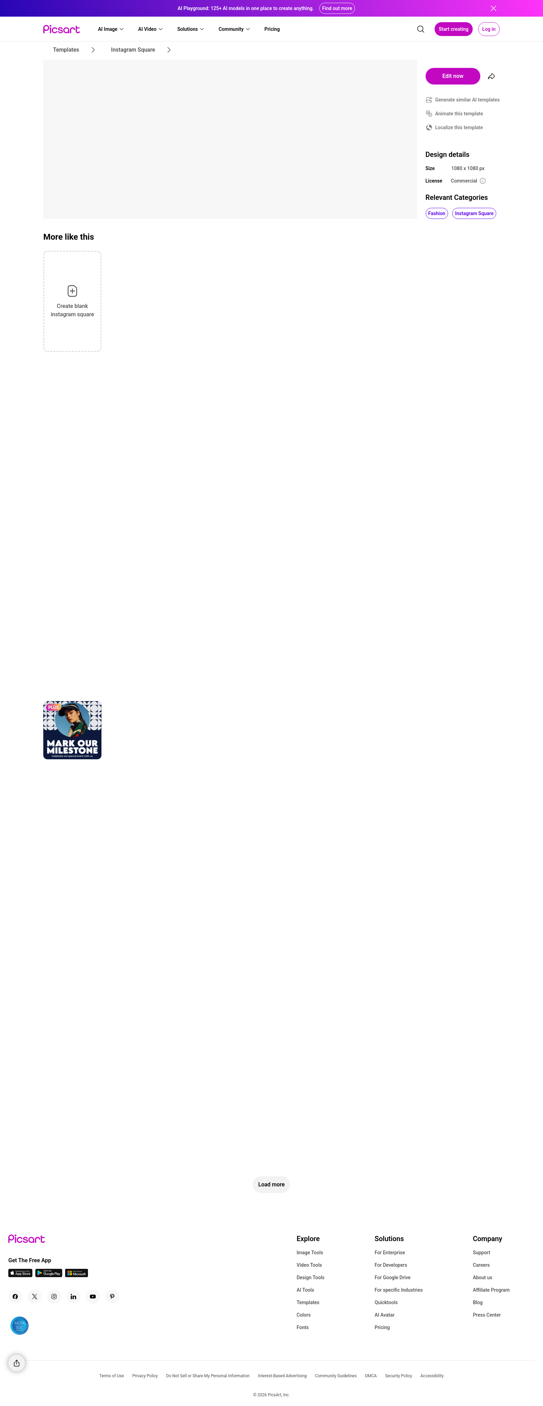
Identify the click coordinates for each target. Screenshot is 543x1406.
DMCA (371, 1375)
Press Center (487, 1315)
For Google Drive (393, 1277)
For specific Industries (399, 1290)
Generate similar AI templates (467, 100)
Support (481, 1252)
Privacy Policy (145, 1375)
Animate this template (459, 113)
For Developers (391, 1265)
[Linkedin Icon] (73, 1296)
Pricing (382, 1327)
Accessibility (432, 1375)
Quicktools (386, 1302)
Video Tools (309, 1265)
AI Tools (305, 1290)
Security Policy (398, 1375)
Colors (303, 1315)
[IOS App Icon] (20, 1275)
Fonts (302, 1327)
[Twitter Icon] (35, 1296)
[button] (111, 29)
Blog (477, 1302)
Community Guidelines (336, 1375)
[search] (420, 29)
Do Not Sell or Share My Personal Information (208, 1375)
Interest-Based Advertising (282, 1375)
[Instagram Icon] (54, 1296)
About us (482, 1277)
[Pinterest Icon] (112, 1296)
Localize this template (459, 127)
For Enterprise (390, 1252)
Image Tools (309, 1252)
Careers (481, 1265)
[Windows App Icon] (76, 1275)
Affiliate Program (491, 1290)
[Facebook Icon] (15, 1296)
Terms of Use (111, 1375)
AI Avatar (384, 1315)
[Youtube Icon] (93, 1296)
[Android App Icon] (48, 1275)
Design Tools (310, 1277)
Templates (307, 1302)
